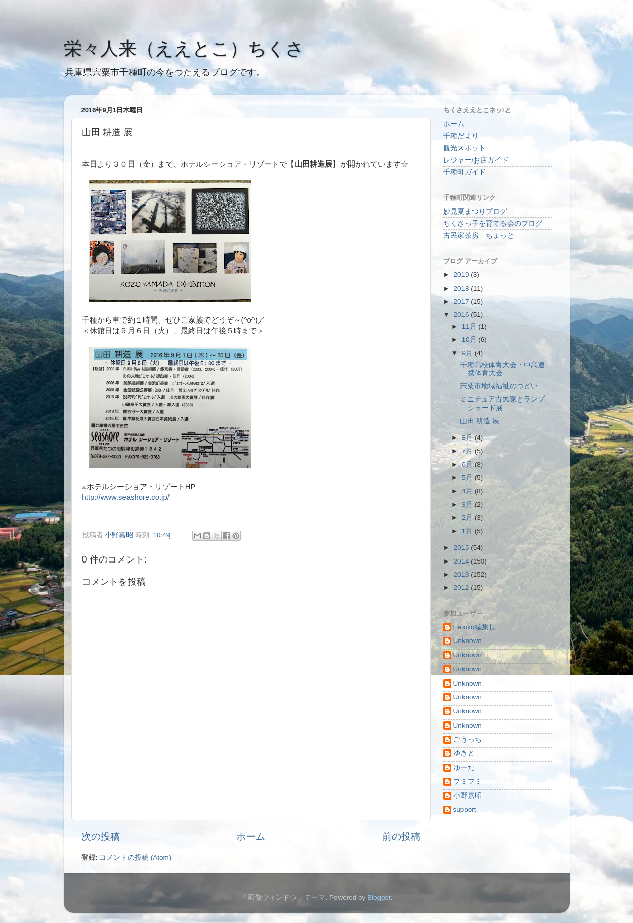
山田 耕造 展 (479, 421)
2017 (462, 301)
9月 (468, 353)
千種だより (461, 136)
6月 (468, 464)
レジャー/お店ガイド (476, 160)
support (464, 809)
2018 (462, 288)
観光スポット (464, 148)
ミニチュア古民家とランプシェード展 (502, 403)
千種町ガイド (464, 172)
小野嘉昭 (467, 795)
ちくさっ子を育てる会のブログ (492, 223)
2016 (462, 314)
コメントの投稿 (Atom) (135, 857)
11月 (470, 326)
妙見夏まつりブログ (475, 211)
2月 (468, 517)
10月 (470, 339)
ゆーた (464, 767)
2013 (462, 574)
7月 (468, 451)
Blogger (379, 897)
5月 (468, 477)
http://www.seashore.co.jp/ (126, 497)
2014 (462, 561)
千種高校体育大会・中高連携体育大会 (502, 369)
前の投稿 (401, 836)
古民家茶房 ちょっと (478, 235)
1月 (468, 531)
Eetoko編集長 (474, 627)
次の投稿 (100, 836)
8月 (468, 438)
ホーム (250, 836)
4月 (468, 491)
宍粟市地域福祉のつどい (499, 386)
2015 (462, 547)
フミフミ (467, 781)
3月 (468, 504)
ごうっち (467, 739)
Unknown (467, 641)
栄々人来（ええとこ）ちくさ (184, 48)
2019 (462, 274)
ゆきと (464, 753)
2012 (462, 587)
